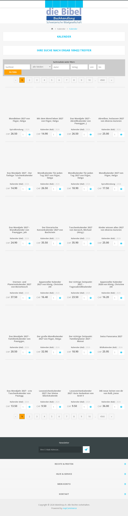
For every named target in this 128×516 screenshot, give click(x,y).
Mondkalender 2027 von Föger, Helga (111, 174)
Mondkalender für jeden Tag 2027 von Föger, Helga (50, 175)
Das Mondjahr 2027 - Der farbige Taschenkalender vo (19, 175)
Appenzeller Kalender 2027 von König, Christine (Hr (50, 284)
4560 (102, 80)
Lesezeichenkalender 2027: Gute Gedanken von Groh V (81, 393)
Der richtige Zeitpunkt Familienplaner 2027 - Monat (80, 339)
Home (52, 29)
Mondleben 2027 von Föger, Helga (19, 119)
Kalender (61, 29)
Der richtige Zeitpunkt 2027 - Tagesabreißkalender (80, 284)
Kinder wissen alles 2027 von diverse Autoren (111, 228)
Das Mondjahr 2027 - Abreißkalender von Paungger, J (80, 121)
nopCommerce (70, 508)
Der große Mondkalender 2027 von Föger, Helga (50, 337)
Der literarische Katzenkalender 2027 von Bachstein (50, 230)
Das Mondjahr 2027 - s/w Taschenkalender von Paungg (19, 393)
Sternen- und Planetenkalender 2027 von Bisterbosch (19, 284)
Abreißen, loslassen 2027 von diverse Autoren (111, 119)
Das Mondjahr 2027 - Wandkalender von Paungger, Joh (19, 230)
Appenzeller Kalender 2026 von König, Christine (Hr (111, 284)
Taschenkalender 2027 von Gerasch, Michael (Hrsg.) (80, 230)
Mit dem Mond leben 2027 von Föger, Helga (50, 119)
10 (89, 80)
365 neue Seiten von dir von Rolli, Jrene (111, 392)
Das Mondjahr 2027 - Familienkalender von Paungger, (19, 339)
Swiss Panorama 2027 (111, 336)
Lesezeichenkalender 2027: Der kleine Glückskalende (50, 393)
